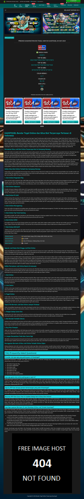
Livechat (40, 1)
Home (15, 6)
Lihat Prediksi (14, 122)
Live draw (20, 5)
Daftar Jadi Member (24, 1)
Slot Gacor (34, 5)
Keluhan (70, 5)
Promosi (63, 5)
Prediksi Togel (27, 5)
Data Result (49, 5)
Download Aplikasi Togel (11, 1)
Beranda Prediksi (9, 37)
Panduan (76, 5)
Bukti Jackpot (56, 5)
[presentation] (41, 126)
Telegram (33, 1)
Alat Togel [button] (42, 5)
